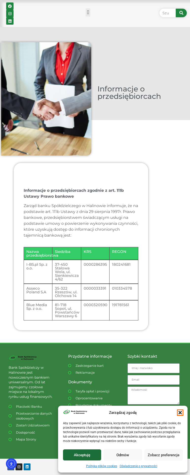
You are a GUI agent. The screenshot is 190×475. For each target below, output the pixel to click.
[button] (180, 412)
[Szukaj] (181, 13)
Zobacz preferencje (163, 455)
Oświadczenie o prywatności (138, 466)
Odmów (122, 455)
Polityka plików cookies (101, 466)
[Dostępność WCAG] (32, 432)
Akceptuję (82, 455)
